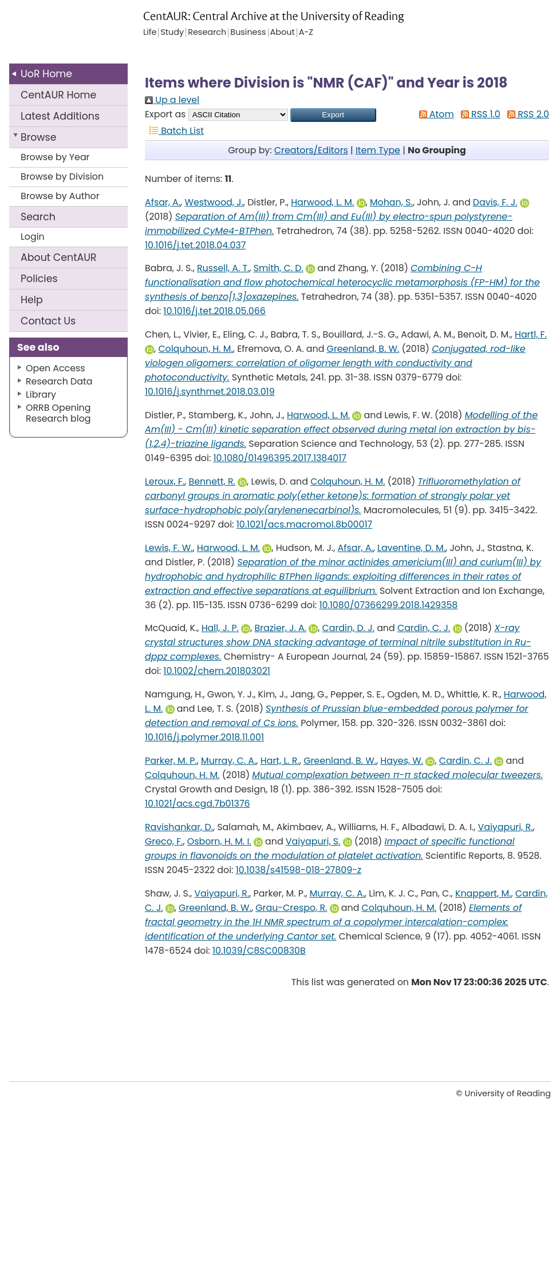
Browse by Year (55, 157)
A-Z (306, 32)
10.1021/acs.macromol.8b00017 (304, 524)
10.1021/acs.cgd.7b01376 (197, 803)
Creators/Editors (311, 150)
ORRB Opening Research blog (58, 413)
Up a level (172, 99)
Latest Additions (60, 116)
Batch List (174, 130)
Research (207, 32)
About (59, 257)
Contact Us (48, 321)
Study (172, 32)
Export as (165, 114)
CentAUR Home (58, 95)
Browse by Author (60, 196)
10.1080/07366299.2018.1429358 (388, 605)
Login (33, 236)
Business (248, 32)
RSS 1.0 (478, 114)
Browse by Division (62, 176)
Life (149, 32)
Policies (39, 278)
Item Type (378, 150)
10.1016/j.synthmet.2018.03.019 (210, 391)
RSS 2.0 (526, 114)
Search (38, 217)
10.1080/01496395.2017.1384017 (280, 458)
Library (41, 394)
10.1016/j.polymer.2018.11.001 (204, 737)
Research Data (59, 381)
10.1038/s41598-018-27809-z (298, 870)
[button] (333, 115)
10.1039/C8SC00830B (259, 950)
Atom (434, 114)
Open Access (55, 368)
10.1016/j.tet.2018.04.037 (195, 245)
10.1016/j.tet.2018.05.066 (214, 311)
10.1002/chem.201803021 (216, 670)
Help (32, 300)
